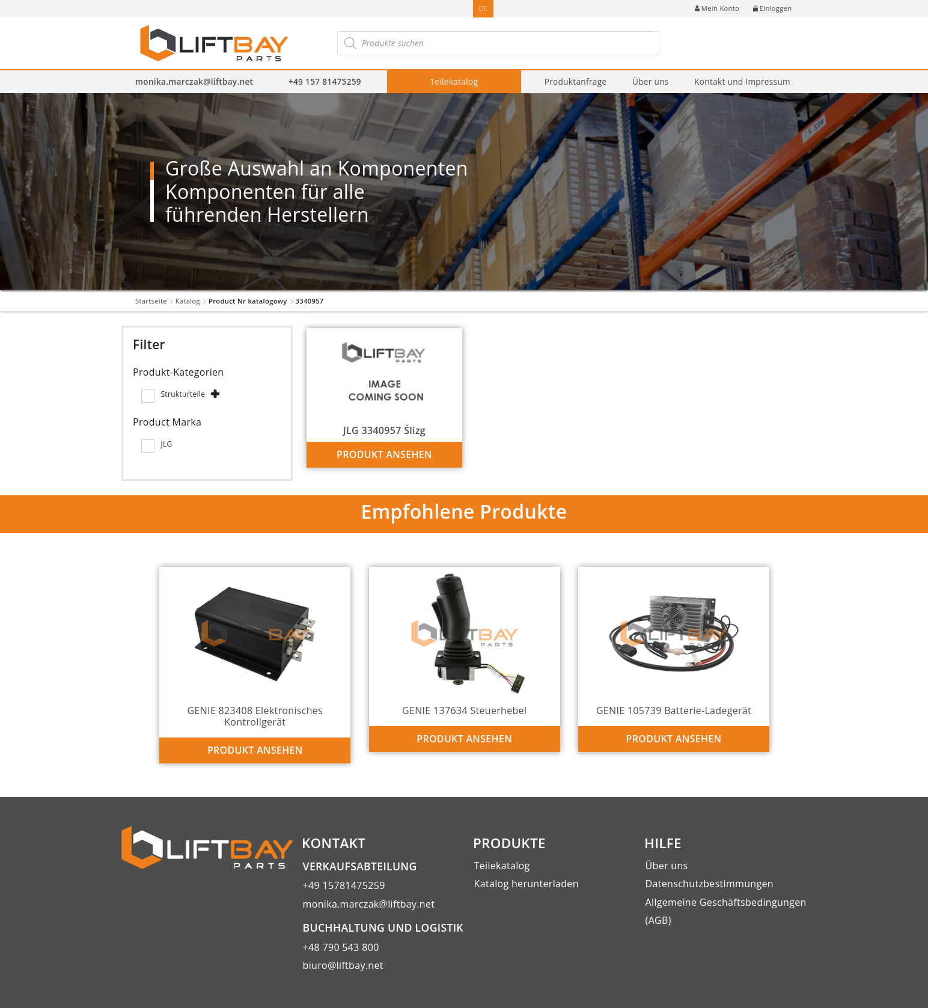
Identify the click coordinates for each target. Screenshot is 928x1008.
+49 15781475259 (344, 885)
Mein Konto (717, 8)
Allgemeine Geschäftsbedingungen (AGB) (726, 911)
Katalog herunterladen (526, 883)
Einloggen (772, 8)
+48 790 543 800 (341, 947)
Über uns (650, 81)
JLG (166, 444)
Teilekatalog (454, 81)
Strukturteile (182, 394)
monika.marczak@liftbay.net (194, 81)
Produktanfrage (576, 81)
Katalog (188, 300)
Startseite (151, 300)
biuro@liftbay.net (343, 965)
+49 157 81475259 (324, 81)
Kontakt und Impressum (742, 81)
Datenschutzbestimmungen (710, 883)
